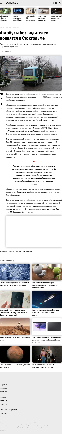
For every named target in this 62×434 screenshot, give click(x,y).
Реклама (3, 397)
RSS (1, 417)
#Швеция (29, 251)
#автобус (12, 251)
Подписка (3, 413)
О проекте (3, 385)
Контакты (3, 392)
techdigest (12, 2)
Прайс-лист (4, 404)
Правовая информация (8, 410)
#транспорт (4, 251)
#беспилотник (20, 251)
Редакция (3, 388)
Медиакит (3, 401)
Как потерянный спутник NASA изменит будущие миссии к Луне (56, 20)
